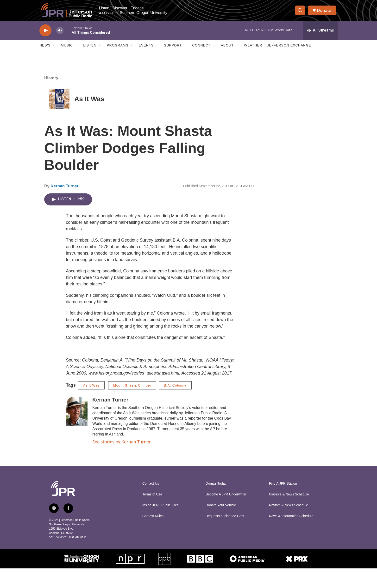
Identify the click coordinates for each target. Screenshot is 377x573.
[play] (45, 35)
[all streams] (320, 35)
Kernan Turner (64, 190)
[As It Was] (59, 103)
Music (67, 50)
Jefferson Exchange (289, 50)
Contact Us (150, 488)
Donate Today (216, 488)
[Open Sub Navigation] (54, 50)
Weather (253, 50)
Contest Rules (152, 520)
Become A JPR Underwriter (226, 499)
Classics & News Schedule (289, 499)
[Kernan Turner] (77, 415)
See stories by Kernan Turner (121, 446)
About (227, 50)
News (44, 50)
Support (173, 50)
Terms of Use (152, 499)
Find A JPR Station (283, 488)
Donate (325, 12)
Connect (201, 50)
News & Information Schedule (291, 520)
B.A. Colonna (175, 390)
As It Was (89, 103)
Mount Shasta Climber (132, 390)
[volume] (60, 35)
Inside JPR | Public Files (160, 510)
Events (146, 50)
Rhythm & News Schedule (288, 510)
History (51, 82)
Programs (117, 50)
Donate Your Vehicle (221, 510)
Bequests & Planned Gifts (225, 520)
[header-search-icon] (301, 13)
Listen (89, 50)
